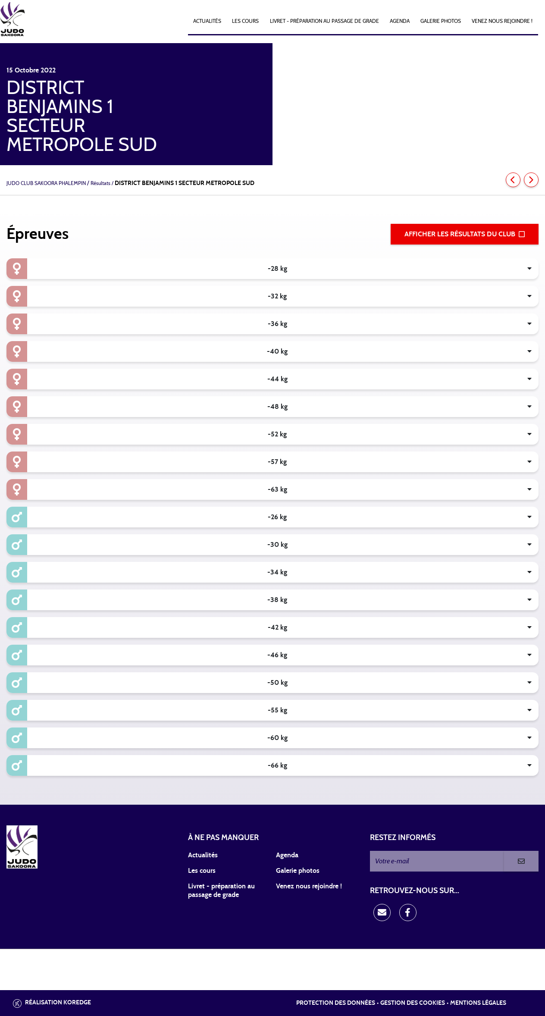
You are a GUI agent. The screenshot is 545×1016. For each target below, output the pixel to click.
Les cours (245, 21)
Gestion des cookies (412, 1003)
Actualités (207, 21)
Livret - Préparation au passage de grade (324, 21)
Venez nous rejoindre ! (502, 21)
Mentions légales (478, 1003)
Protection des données (335, 1003)
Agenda (400, 21)
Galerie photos (440, 21)
